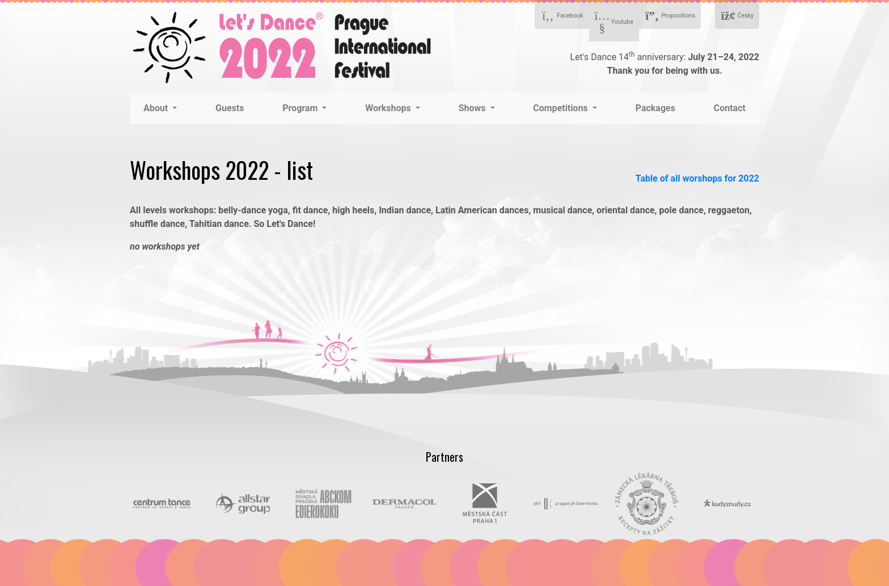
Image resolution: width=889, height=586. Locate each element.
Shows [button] (473, 108)
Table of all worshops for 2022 (697, 178)
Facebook (561, 16)
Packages (655, 108)
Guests (229, 108)
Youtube (614, 22)
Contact (730, 108)
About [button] (156, 108)
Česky (737, 16)
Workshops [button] (389, 108)
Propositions (670, 16)
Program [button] (301, 108)
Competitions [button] (561, 108)
